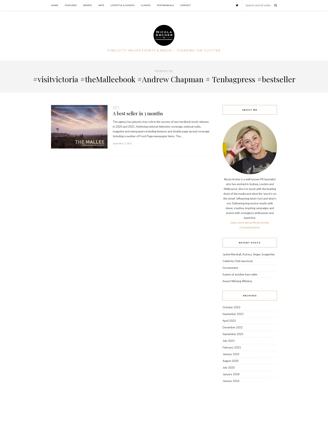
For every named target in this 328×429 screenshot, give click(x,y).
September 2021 (233, 334)
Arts (101, 5)
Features (71, 5)
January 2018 (231, 374)
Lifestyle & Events (123, 5)
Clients (145, 5)
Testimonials (165, 5)
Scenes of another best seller (240, 274)
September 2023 (233, 314)
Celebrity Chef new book (238, 261)
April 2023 (229, 320)
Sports (87, 5)
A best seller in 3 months (138, 113)
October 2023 (231, 307)
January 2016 (231, 381)
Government (230, 267)
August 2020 (230, 360)
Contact (185, 5)
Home (54, 5)
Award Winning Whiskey (237, 281)
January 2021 (231, 354)
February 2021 (232, 347)
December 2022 (233, 327)
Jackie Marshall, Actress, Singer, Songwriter (249, 254)
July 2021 (229, 340)
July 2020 (229, 367)
